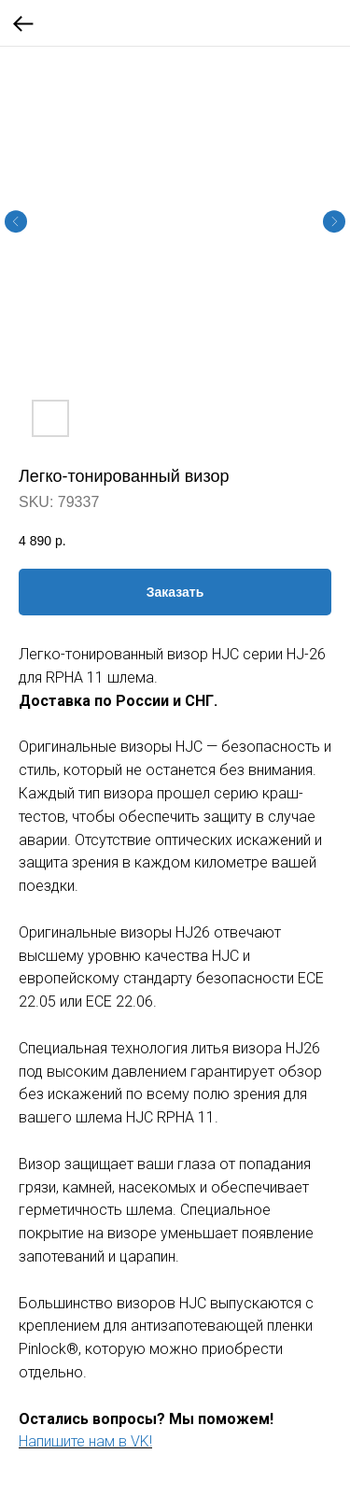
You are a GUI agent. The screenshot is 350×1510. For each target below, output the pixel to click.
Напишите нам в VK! (85, 1441)
